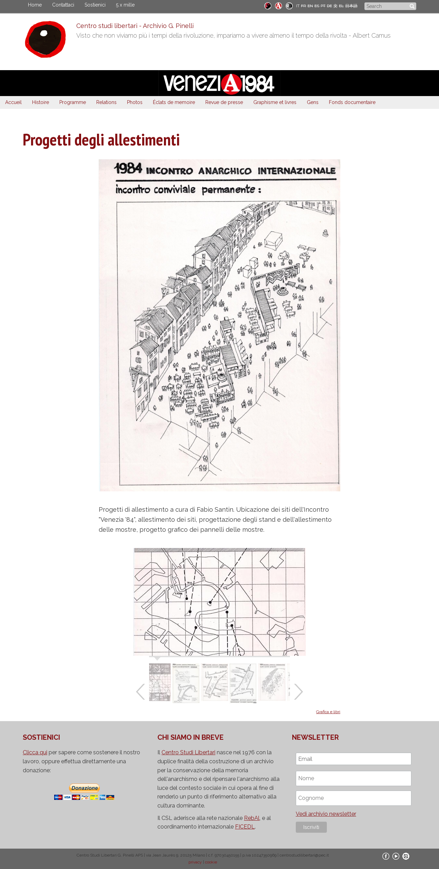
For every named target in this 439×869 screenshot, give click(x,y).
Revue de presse (224, 102)
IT (298, 5)
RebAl (252, 818)
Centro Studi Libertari (188, 752)
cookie (211, 862)
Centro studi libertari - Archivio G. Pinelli (135, 25)
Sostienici (95, 5)
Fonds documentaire (352, 102)
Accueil (13, 102)
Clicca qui (35, 752)
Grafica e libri (328, 711)
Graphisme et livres (274, 102)
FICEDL (245, 826)
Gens (313, 102)
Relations (106, 102)
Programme (72, 102)
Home (35, 5)
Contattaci (63, 5)
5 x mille (125, 5)
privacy (195, 862)
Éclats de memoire (174, 102)
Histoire (40, 102)
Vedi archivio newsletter (326, 814)
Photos (135, 102)
